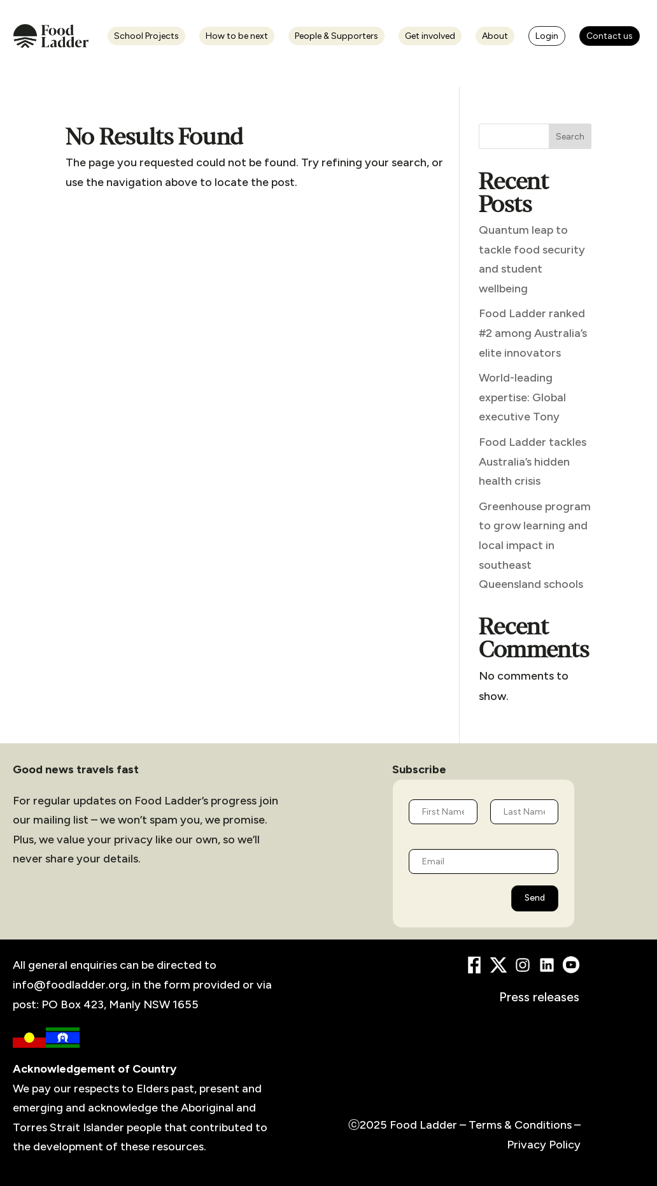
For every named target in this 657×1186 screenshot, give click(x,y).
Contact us (609, 36)
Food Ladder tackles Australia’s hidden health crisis (532, 461)
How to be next (237, 36)
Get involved (430, 36)
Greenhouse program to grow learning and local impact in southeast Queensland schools (535, 545)
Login (546, 36)
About (495, 36)
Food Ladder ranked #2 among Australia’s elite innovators (533, 332)
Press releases (539, 996)
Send (535, 897)
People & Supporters (336, 36)
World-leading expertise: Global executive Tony (522, 397)
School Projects (146, 36)
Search (570, 136)
